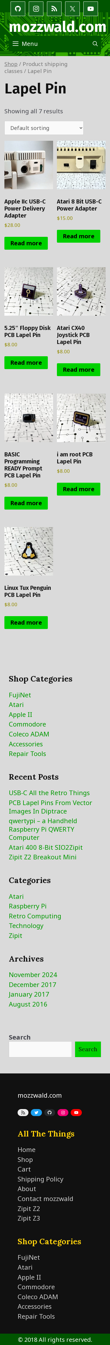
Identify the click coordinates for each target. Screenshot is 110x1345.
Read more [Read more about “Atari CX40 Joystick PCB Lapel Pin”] (78, 369)
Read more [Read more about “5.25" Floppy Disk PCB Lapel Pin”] (26, 362)
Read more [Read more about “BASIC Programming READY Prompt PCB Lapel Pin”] (26, 503)
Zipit (15, 935)
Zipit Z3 (29, 1218)
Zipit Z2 (29, 1208)
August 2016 (28, 1004)
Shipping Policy (40, 1178)
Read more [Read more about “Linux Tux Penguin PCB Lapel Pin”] (26, 622)
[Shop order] (44, 128)
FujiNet (20, 694)
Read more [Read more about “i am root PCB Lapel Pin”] (78, 489)
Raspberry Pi (28, 905)
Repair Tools (27, 753)
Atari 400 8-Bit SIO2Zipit (46, 847)
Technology (26, 925)
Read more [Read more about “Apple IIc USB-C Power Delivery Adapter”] (26, 243)
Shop (11, 63)
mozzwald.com (57, 27)
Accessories (26, 743)
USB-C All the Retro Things (49, 792)
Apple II (20, 714)
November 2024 (33, 974)
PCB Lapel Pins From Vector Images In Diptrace (50, 806)
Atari (16, 704)
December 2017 (32, 984)
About (27, 1188)
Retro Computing (35, 915)
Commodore (27, 724)
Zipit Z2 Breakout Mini (43, 856)
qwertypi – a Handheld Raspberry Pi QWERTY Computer (43, 829)
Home (26, 1149)
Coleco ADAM (29, 733)
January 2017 (29, 994)
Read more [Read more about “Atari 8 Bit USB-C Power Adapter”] (78, 236)
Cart (24, 1169)
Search (20, 1037)
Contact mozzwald (45, 1198)
